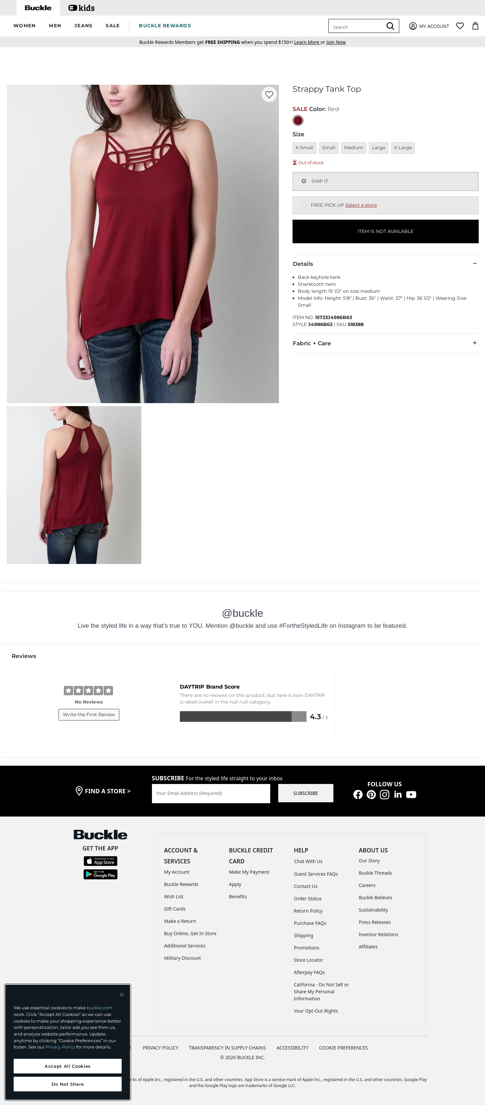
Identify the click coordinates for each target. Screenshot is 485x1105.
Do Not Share (68, 1084)
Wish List (173, 896)
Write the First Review (89, 715)
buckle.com (99, 1007)
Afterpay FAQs (309, 972)
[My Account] (428, 26)
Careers (367, 885)
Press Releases (375, 922)
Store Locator (308, 960)
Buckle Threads (375, 873)
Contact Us (305, 886)
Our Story (369, 860)
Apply (235, 884)
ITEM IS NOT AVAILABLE (386, 231)
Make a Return (180, 921)
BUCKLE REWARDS (165, 26)
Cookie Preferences (343, 1048)
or (310, 42)
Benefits (238, 896)
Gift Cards (175, 909)
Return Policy (308, 911)
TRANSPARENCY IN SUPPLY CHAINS (227, 1048)
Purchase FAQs (310, 923)
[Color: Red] (298, 120)
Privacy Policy (60, 1047)
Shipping (303, 935)
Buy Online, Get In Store (190, 933)
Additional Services (184, 945)
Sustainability (373, 910)
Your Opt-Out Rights (316, 1011)
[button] (24, 26)
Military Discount (182, 958)
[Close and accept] (121, 994)
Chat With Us (308, 861)
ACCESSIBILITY (292, 1048)
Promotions (306, 947)
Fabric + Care (385, 343)
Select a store (361, 205)
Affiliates (368, 946)
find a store (108, 791)
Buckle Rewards (181, 884)
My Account (177, 872)
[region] (67, 1042)
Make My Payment (249, 872)
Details (385, 263)
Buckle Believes (375, 897)
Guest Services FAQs (316, 874)
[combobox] (357, 26)
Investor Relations (378, 934)
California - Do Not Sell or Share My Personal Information (321, 991)
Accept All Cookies (68, 1066)
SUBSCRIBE (306, 793)
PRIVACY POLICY (160, 1048)
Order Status (307, 898)
